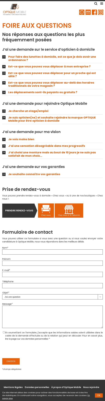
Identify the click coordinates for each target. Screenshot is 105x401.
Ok (98, 395)
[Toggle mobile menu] (101, 3)
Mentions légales (13, 387)
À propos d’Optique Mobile (66, 387)
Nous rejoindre (91, 387)
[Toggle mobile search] (95, 3)
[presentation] (25, 349)
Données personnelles (37, 387)
